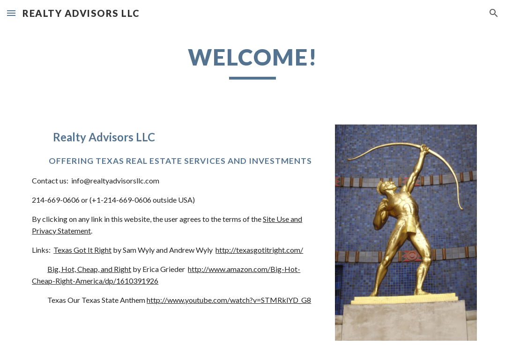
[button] (11, 13)
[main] (252, 61)
